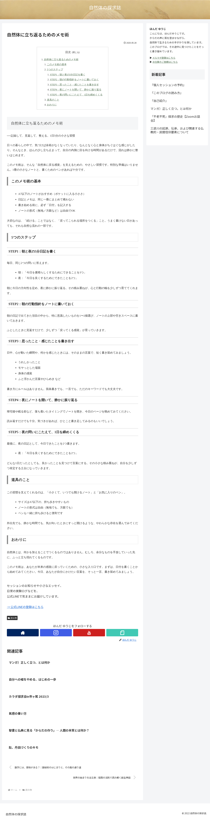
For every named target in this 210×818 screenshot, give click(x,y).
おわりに (52, 104)
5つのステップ (55, 69)
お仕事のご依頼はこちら (165, 61)
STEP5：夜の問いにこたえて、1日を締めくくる (76, 94)
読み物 (12, 617)
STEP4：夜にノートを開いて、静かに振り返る (75, 89)
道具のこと (53, 99)
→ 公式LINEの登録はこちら (25, 607)
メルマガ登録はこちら (163, 57)
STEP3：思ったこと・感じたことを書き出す (74, 84)
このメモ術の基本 (57, 64)
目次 (68, 52)
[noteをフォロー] (122, 632)
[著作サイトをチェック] (23, 632)
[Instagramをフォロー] (56, 632)
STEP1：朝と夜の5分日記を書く (67, 74)
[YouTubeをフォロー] (89, 632)
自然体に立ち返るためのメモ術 (61, 59)
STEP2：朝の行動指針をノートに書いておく (74, 79)
